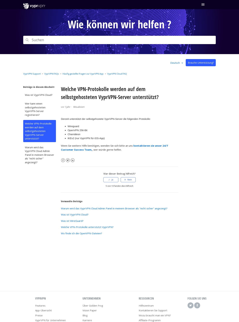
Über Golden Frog (92, 305)
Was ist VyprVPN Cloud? (38, 95)
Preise (39, 315)
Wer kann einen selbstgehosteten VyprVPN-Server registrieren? (35, 109)
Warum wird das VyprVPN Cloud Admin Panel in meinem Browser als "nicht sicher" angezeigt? (39, 155)
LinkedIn (73, 160)
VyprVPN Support (32, 73)
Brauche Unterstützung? (201, 62)
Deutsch (175, 62)
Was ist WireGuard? (72, 220)
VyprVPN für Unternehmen (50, 320)
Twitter (68, 160)
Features (40, 305)
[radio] (110, 179)
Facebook (63, 160)
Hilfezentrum (146, 305)
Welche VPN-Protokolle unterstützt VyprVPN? (87, 227)
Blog (85, 315)
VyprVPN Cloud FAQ (117, 73)
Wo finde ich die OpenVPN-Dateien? (81, 233)
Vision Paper (89, 310)
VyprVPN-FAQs (51, 73)
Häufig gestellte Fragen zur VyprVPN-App (83, 73)
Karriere (87, 320)
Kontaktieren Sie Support (153, 310)
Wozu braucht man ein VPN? (155, 315)
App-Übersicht (43, 310)
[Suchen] (119, 40)
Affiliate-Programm (150, 320)
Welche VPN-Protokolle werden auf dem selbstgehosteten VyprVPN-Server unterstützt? (38, 131)
